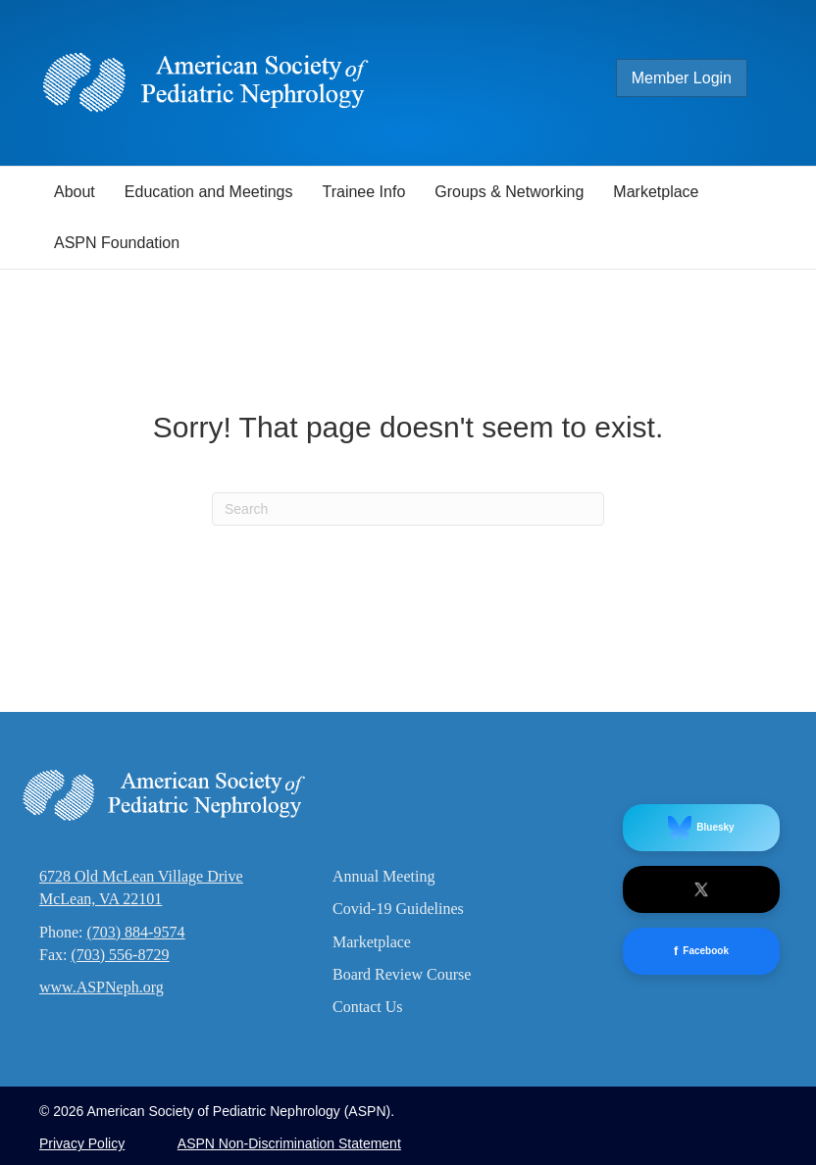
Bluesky (701, 827)
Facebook (701, 951)
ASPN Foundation (116, 242)
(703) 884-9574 (135, 932)
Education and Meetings (209, 191)
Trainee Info (363, 191)
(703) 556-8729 (120, 954)
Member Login (682, 78)
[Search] (408, 509)
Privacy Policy (82, 1143)
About (74, 191)
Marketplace (655, 191)
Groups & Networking (509, 191)
